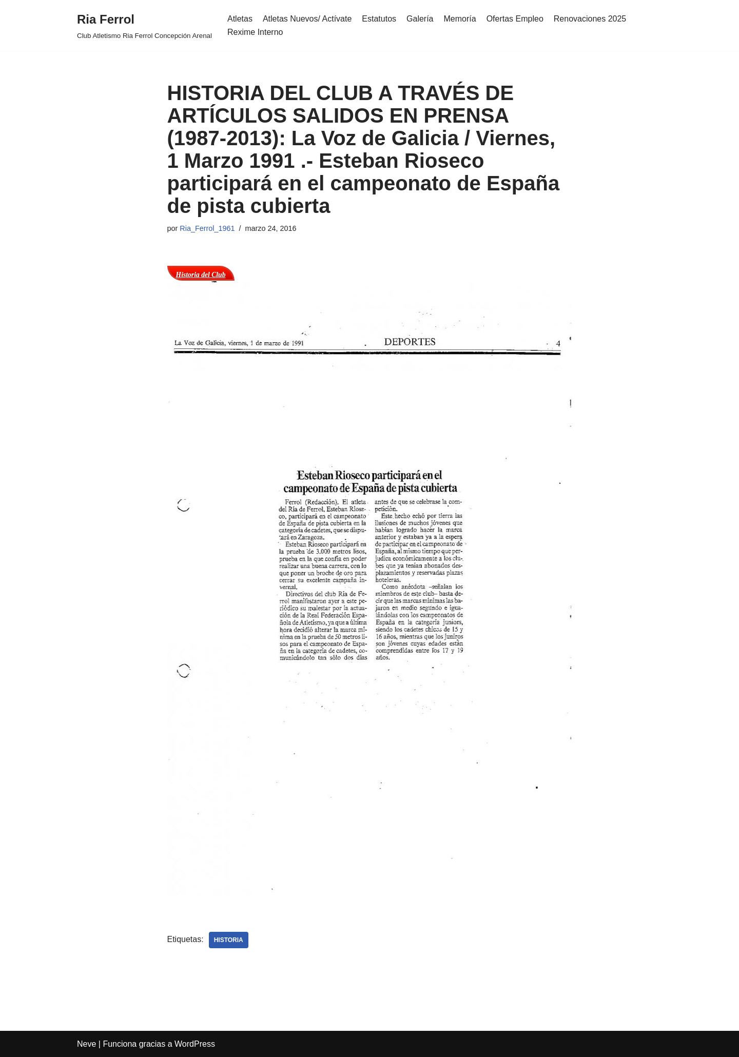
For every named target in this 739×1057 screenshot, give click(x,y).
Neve (86, 1044)
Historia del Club (201, 275)
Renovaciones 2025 (590, 18)
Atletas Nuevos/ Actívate (307, 18)
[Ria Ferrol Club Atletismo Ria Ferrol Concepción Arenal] (144, 25)
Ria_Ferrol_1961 (207, 228)
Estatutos (379, 18)
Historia (228, 940)
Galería (419, 18)
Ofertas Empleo (515, 18)
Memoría (460, 18)
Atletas (239, 18)
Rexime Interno (255, 32)
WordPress (194, 1044)
